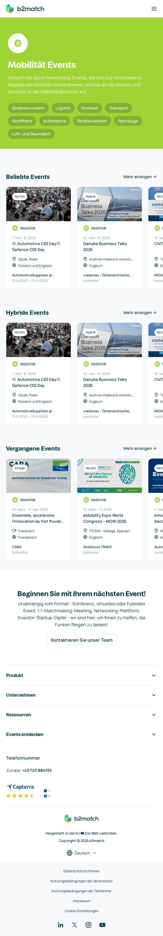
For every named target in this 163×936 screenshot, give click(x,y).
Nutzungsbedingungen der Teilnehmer (81, 890)
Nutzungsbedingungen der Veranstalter (81, 881)
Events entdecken (81, 734)
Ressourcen (81, 715)
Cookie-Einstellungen (81, 910)
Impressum (81, 900)
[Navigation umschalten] (154, 9)
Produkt (81, 675)
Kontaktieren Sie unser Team (82, 640)
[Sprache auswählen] (81, 853)
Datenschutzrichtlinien (81, 871)
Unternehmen (81, 695)
